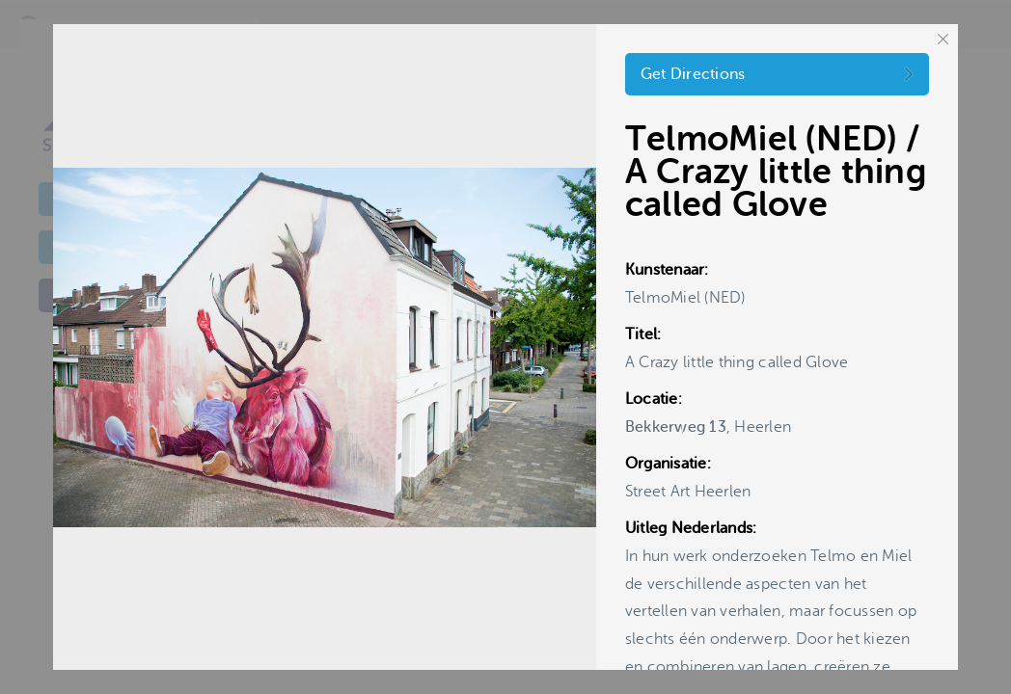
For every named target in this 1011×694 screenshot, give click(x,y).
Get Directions (693, 74)
